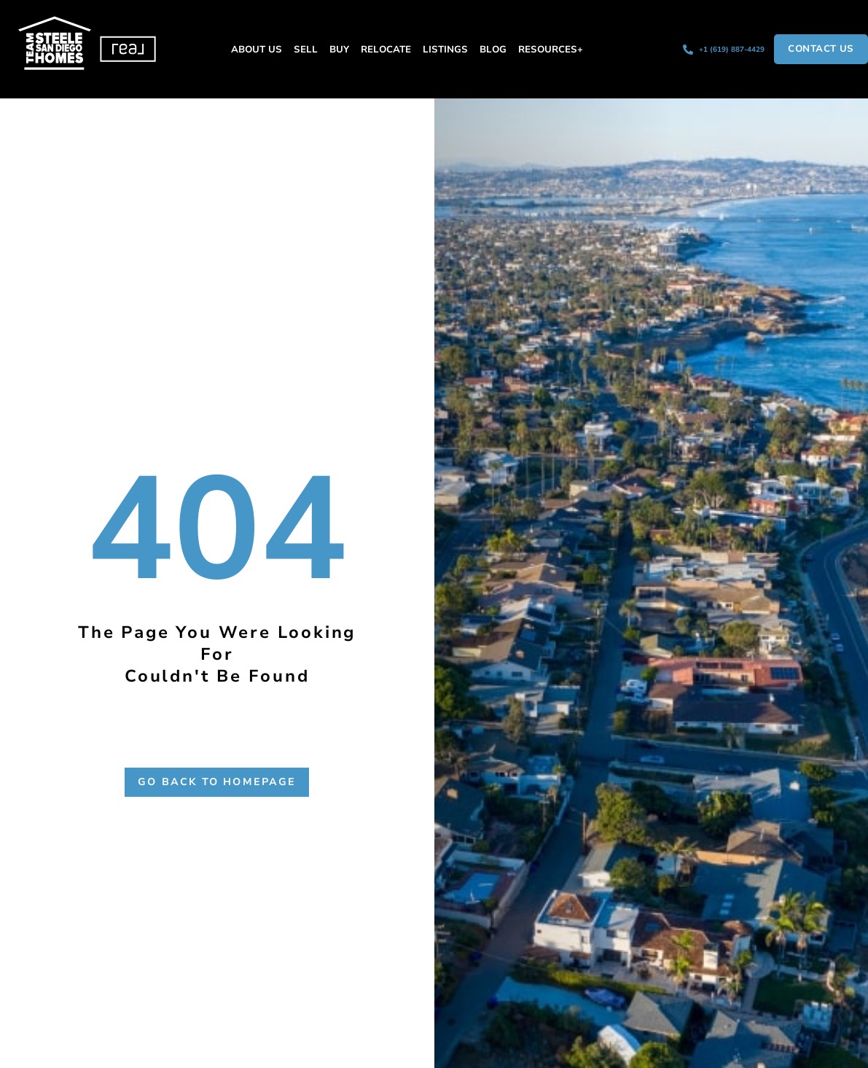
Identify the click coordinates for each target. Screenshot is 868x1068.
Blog (493, 49)
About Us (256, 49)
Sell (306, 49)
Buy (339, 49)
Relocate (386, 49)
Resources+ (550, 49)
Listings (445, 49)
